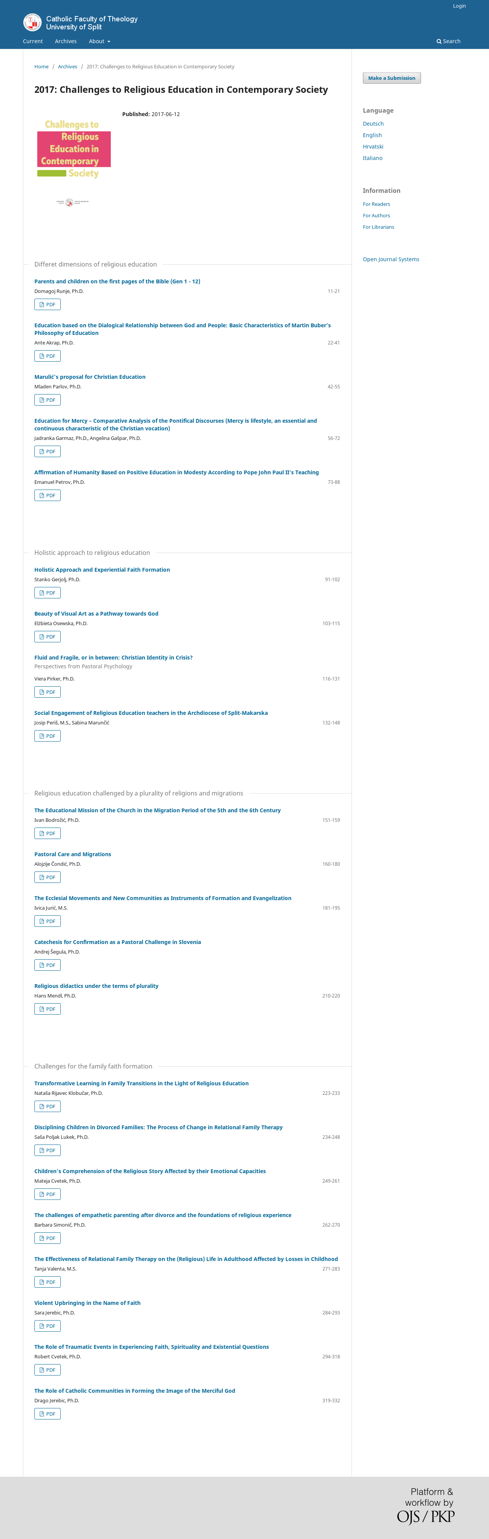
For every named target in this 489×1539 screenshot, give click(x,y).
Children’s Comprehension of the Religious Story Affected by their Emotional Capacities (150, 1171)
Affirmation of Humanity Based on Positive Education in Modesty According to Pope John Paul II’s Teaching (176, 472)
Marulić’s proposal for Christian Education (90, 376)
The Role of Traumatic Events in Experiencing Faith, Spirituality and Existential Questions (151, 1346)
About (97, 41)
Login (459, 5)
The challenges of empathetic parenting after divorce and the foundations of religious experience (162, 1215)
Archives (66, 41)
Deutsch (373, 123)
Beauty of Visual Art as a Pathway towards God (96, 613)
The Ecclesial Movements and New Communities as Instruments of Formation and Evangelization (162, 898)
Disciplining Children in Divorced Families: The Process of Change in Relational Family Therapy (158, 1127)
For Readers (376, 203)
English (372, 135)
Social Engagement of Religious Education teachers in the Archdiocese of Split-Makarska (151, 712)
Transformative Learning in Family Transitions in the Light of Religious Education (141, 1083)
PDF (50, 304)
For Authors (376, 215)
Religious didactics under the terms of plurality (96, 985)
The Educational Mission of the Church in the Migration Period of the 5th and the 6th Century (157, 810)
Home (41, 66)
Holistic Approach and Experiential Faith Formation (102, 569)
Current (33, 41)
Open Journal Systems (391, 259)
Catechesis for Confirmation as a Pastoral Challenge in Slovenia (117, 942)
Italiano (372, 158)
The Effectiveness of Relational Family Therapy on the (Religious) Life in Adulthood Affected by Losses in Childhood (186, 1259)
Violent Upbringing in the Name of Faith (87, 1302)
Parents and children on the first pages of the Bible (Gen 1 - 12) (117, 281)
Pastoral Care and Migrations (72, 854)
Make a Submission (392, 77)
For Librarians (378, 226)
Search (449, 41)
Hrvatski (373, 146)
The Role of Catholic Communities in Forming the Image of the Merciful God (134, 1390)
